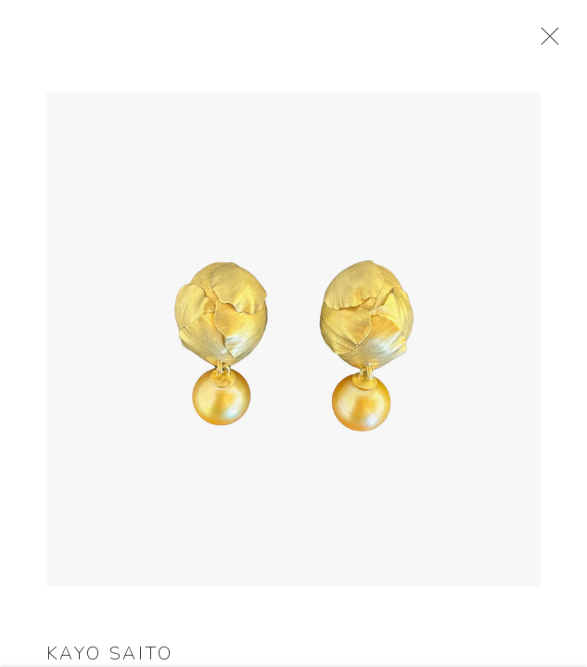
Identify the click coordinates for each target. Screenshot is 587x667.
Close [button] (547, 42)
